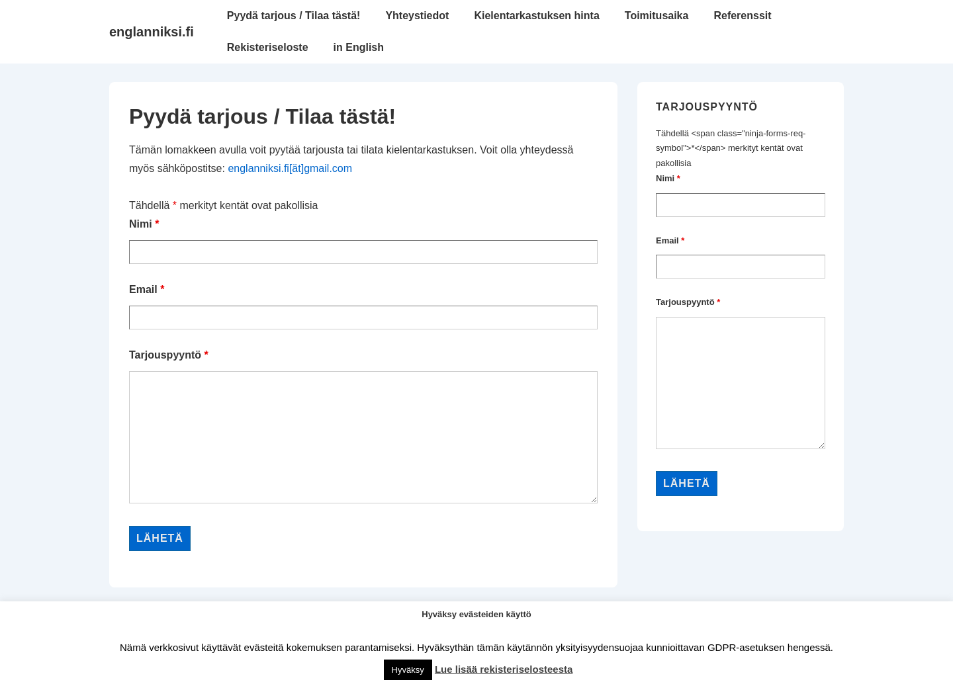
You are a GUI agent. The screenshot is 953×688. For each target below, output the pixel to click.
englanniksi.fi (151, 31)
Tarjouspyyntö (168, 355)
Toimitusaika (657, 15)
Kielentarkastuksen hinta (536, 15)
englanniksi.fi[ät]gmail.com (290, 168)
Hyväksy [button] (408, 670)
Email (146, 289)
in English (359, 47)
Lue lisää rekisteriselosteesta (503, 669)
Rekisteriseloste (267, 47)
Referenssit (742, 15)
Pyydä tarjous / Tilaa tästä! (294, 15)
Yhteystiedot (417, 15)
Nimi (144, 224)
